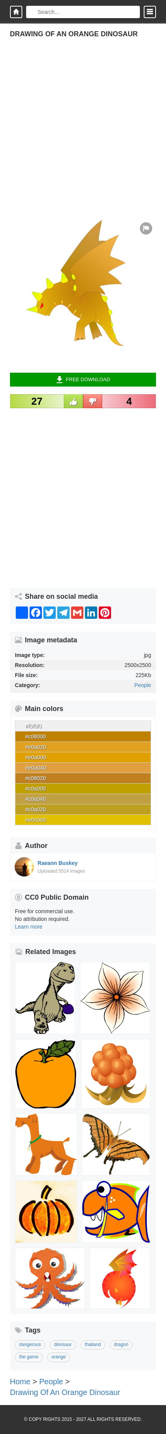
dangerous (30, 1344)
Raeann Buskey (58, 863)
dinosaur (63, 1344)
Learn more (29, 927)
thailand (93, 1344)
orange (58, 1357)
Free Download (83, 379)
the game (28, 1357)
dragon (121, 1344)
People (142, 685)
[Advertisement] (83, 135)
